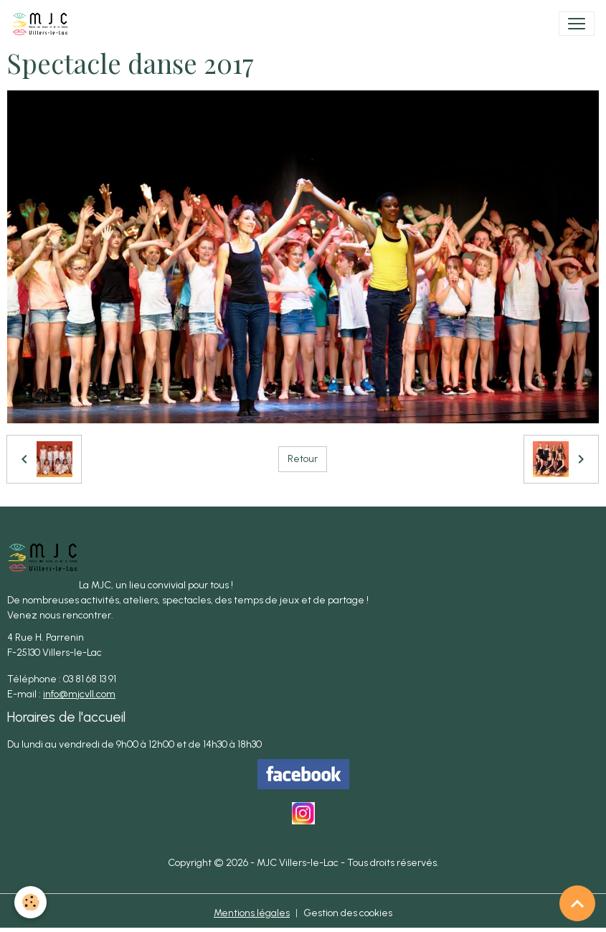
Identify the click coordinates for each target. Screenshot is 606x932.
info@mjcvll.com (79, 694)
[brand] (43, 23)
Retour (303, 459)
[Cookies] (30, 902)
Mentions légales (252, 913)
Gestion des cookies (347, 913)
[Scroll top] (577, 903)
